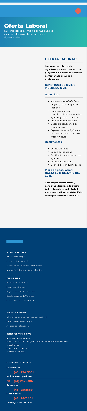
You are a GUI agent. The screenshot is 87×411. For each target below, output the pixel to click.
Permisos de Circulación (17, 282)
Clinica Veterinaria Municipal (19, 321)
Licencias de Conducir (16, 287)
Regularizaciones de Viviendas (20, 296)
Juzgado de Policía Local (17, 326)
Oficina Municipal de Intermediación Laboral (26, 317)
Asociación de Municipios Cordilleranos (24, 266)
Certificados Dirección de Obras (21, 300)
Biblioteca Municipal (15, 257)
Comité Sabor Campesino (18, 261)
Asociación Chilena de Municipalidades (24, 270)
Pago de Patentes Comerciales (20, 291)
